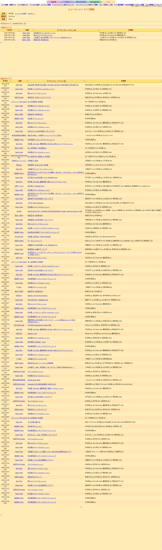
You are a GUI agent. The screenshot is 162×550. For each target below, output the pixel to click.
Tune (67, 2)
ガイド (12, 5)
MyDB (53, 2)
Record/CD (81, 2)
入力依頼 (34, 5)
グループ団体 (106, 5)
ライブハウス (63, 5)
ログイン (159, 6)
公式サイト (31, 13)
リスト (23, 5)
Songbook (94, 2)
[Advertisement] (67, 59)
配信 (119, 5)
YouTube (134, 5)
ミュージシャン (87, 5)
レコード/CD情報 (20, 13)
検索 (4, 5)
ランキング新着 (46, 5)
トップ (153, 5)
